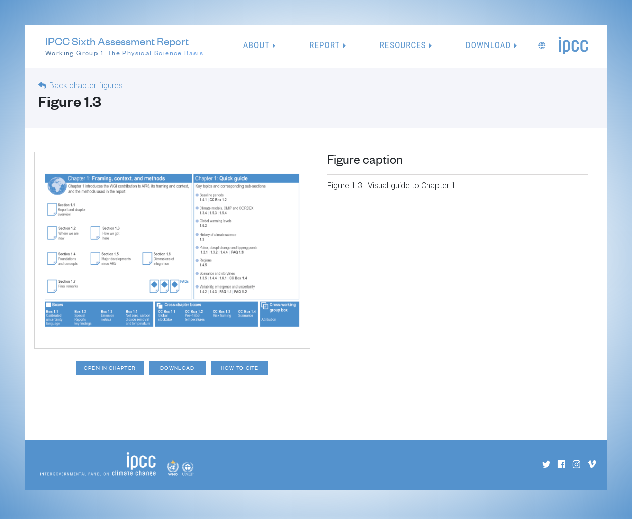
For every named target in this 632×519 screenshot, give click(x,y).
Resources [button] (402, 46)
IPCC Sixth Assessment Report (124, 47)
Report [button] (324, 46)
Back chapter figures (86, 86)
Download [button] (488, 46)
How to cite (246, 369)
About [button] (256, 46)
